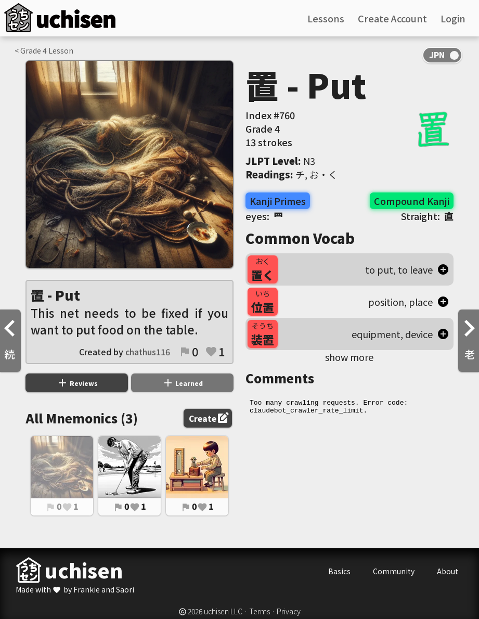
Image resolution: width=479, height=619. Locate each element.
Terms (259, 611)
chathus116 (147, 351)
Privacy (289, 611)
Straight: (427, 216)
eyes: (264, 216)
